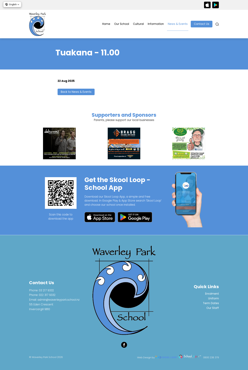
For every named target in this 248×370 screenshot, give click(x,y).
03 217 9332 (46, 290)
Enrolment (212, 294)
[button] (12, 4)
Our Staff (212, 308)
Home (106, 24)
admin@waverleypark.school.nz (58, 300)
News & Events (178, 24)
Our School (121, 24)
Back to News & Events (76, 92)
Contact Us (201, 24)
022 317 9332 (47, 295)
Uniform (213, 298)
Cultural (138, 24)
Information (156, 24)
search (217, 24)
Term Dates (211, 303)
